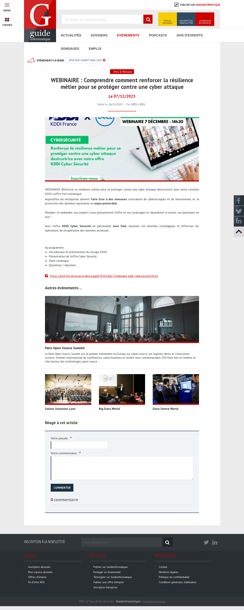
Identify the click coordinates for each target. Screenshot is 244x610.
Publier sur (197, 4)
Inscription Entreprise (105, 587)
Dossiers (99, 35)
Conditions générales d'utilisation (177, 582)
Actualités (71, 35)
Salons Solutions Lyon (60, 409)
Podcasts (158, 35)
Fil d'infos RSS (36, 582)
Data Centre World (165, 409)
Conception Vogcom (154, 601)
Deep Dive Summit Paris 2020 (87, 60)
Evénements (128, 35)
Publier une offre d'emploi (108, 582)
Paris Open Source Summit (65, 348)
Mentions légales (168, 572)
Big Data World (109, 409)
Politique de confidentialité (174, 577)
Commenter (62, 487)
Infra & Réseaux (122, 71)
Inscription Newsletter (186, 21)
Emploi (95, 49)
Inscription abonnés (39, 567)
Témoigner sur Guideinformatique (112, 577)
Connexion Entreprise (205, 21)
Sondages (70, 49)
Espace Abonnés (168, 21)
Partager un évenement (106, 572)
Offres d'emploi (37, 577)
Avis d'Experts (190, 35)
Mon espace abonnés (40, 572)
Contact (163, 567)
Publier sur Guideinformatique (110, 567)
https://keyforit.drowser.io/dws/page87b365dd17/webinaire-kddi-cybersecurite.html (104, 276)
